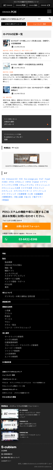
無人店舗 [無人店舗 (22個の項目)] (19, 196)
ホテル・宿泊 (10, 325)
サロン (7, 322)
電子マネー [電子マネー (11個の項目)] (38, 196)
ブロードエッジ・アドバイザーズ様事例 (21, 345)
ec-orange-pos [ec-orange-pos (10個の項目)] (31, 178)
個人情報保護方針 (7, 454)
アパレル (8, 313)
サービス (8, 319)
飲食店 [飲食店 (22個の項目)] (6, 199)
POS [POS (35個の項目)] (12, 181)
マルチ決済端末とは (39, 383)
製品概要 (8, 262)
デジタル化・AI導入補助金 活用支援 (20, 296)
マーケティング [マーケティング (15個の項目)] (9, 193)
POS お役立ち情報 (9, 397)
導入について (7, 292)
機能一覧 (8, 268)
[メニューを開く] (49, 11)
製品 (4, 258)
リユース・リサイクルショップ (18, 327)
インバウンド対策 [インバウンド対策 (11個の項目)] (10, 184)
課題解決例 (6, 302)
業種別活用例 (7, 307)
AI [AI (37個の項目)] (4, 178)
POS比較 (8, 284)
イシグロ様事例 (11, 339)
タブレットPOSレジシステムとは (20, 383)
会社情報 (4, 451)
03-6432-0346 (21, 239)
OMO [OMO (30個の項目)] (5, 181)
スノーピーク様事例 (13, 348)
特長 (4, 253)
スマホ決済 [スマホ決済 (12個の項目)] (27, 187)
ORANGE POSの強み (13, 265)
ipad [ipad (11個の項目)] (48, 178)
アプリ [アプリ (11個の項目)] (44, 181)
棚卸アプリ (9, 271)
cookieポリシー (6, 461)
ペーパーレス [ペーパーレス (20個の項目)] (40, 190)
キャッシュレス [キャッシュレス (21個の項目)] (43, 184)
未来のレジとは (7, 393)
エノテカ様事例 (11, 356)
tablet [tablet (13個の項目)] (36, 181)
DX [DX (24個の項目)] (21, 178)
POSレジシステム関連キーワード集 (13, 386)
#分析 (11, 72)
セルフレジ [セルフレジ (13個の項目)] (39, 187)
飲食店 (7, 316)
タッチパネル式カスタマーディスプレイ (15, 274)
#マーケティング (27, 50)
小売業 (7, 310)
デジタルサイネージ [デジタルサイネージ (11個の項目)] (23, 190)
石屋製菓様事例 (11, 342)
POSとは (5, 383)
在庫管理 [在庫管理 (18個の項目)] (22, 193)
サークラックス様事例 (14, 336)
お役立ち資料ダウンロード (13, 24)
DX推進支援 (6, 362)
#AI (4, 97)
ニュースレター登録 (39, 24)
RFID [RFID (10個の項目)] (29, 181)
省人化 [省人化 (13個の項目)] (28, 196)
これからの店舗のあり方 (21, 393)
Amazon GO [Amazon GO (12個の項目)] (12, 178)
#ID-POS (5, 50)
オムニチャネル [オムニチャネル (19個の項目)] (27, 184)
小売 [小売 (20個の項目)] (31, 193)
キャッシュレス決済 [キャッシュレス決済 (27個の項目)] (11, 187)
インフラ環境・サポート (15, 281)
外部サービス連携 (12, 279)
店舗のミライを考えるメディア (12, 372)
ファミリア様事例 (12, 351)
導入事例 (5, 333)
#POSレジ (17, 50)
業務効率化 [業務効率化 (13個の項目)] (8, 196)
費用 (6, 287)
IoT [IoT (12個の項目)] (41, 178)
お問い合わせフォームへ (22, 226)
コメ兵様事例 (10, 353)
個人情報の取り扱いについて (10, 457)
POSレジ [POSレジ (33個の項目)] (20, 181)
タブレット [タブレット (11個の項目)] (8, 190)
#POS (11, 50)
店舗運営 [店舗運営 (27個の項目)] (39, 193)
